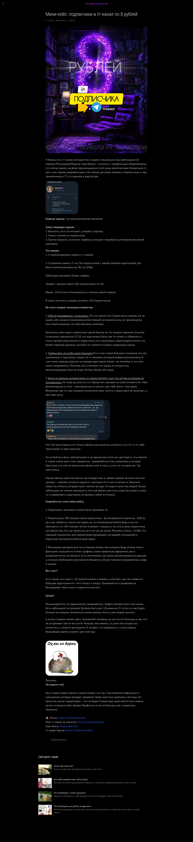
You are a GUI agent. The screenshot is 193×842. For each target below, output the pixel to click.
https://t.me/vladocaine (72, 719)
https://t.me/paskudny (91, 723)
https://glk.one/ (69, 728)
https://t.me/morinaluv (79, 732)
